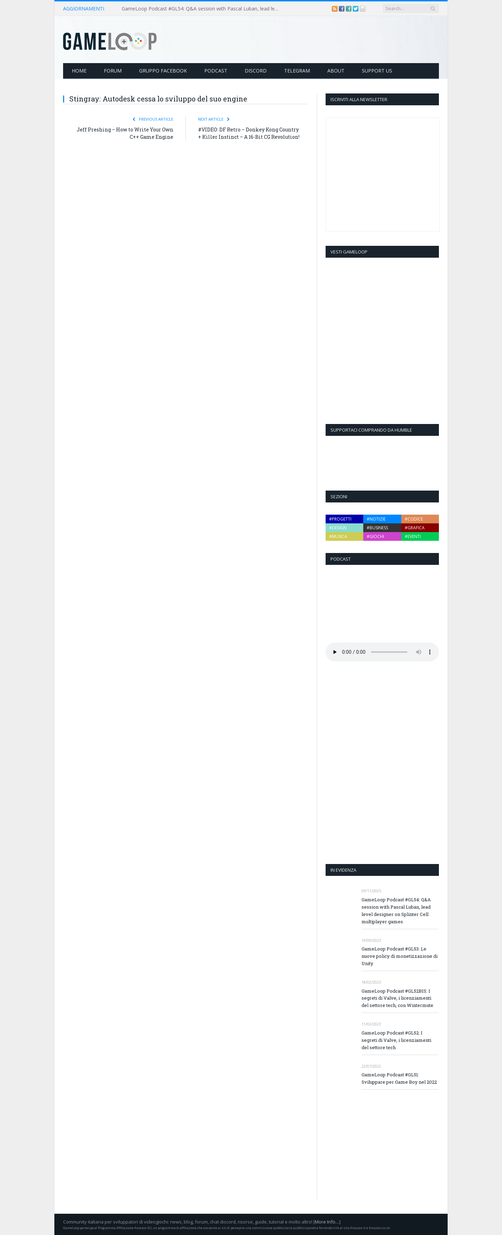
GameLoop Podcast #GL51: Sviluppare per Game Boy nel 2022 (399, 1078)
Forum (113, 70)
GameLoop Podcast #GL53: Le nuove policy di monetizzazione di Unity (400, 956)
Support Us (377, 70)
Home (79, 70)
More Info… (327, 1222)
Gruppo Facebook (163, 70)
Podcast (215, 70)
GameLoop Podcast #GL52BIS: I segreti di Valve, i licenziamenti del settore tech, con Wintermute (397, 998)
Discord (256, 70)
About (335, 70)
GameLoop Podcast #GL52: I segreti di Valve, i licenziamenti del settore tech (396, 1040)
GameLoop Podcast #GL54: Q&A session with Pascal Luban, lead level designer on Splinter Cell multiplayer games (202, 9)
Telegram (297, 70)
